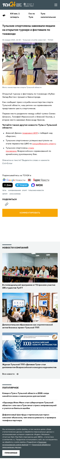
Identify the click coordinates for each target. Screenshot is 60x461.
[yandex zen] (7, 185)
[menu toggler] (56, 5)
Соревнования (14, 190)
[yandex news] (38, 180)
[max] (37, 185)
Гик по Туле (32, 15)
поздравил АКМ (30, 133)
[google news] (13, 180)
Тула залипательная (48, 15)
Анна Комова (15, 194)
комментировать (30, 213)
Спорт (24, 190)
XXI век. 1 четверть (15, 15)
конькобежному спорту (44, 144)
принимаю (11, 453)
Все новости (8, 374)
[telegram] (22, 185)
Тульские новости (36, 190)
